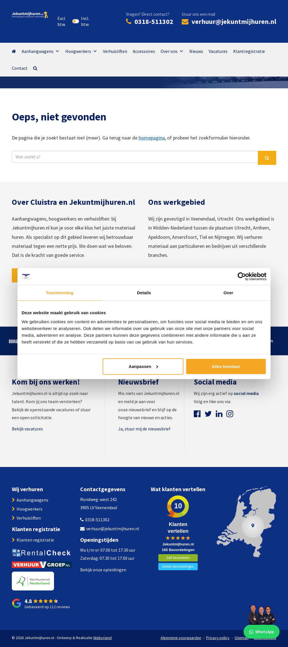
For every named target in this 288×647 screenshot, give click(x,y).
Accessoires (144, 51)
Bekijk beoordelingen (178, 567)
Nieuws (196, 51)
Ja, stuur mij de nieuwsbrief (144, 429)
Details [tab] (144, 292)
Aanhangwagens (41, 51)
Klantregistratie (249, 51)
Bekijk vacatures (27, 429)
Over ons (172, 51)
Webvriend (102, 637)
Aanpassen (143, 366)
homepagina (152, 137)
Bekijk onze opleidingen (103, 569)
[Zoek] (267, 158)
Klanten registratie (35, 540)
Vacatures (218, 51)
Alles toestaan (226, 366)
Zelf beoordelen (178, 558)
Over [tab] (228, 292)
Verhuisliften (115, 51)
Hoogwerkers (81, 51)
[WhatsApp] (262, 620)
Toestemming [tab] (59, 292)
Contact (20, 68)
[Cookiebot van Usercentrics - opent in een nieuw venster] (241, 276)
